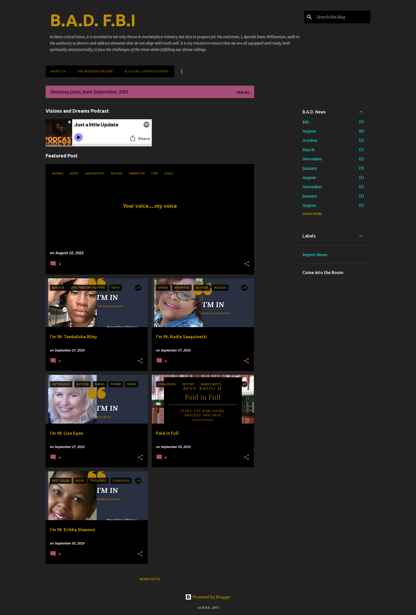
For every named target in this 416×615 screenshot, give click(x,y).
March (308, 149)
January (309, 168)
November (312, 159)
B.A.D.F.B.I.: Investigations (146, 71)
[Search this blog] (342, 17)
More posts (150, 579)
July (305, 122)
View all (243, 92)
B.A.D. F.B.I (93, 20)
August (309, 131)
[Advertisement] (275, 181)
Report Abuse (314, 254)
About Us (58, 71)
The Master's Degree (95, 71)
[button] (247, 264)
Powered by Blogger (208, 597)
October (310, 140)
